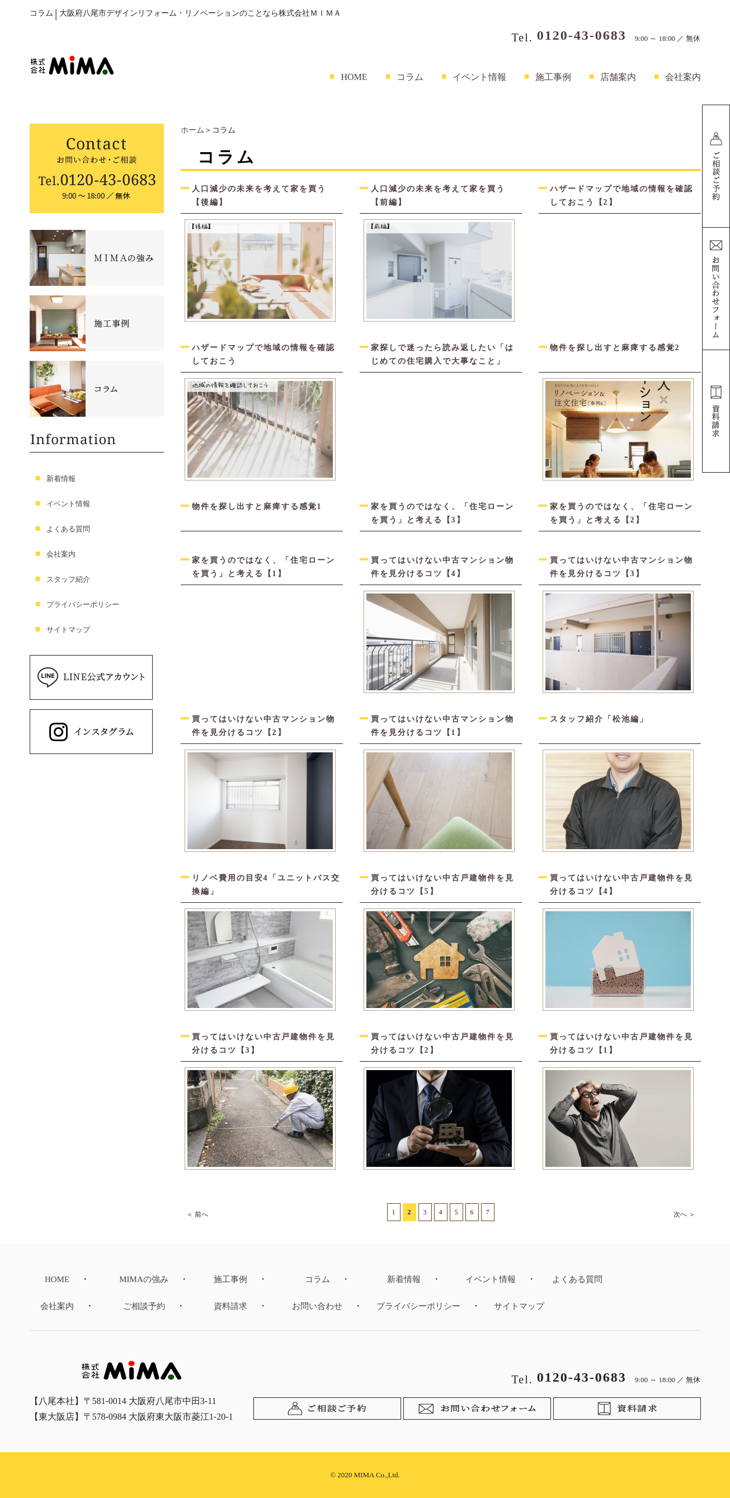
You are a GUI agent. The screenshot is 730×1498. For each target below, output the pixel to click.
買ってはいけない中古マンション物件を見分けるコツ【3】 (621, 567)
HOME (354, 77)
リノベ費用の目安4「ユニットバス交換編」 (266, 885)
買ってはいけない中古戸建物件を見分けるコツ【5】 (442, 885)
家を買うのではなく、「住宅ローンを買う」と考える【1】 (263, 567)
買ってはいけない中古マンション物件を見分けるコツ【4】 (442, 567)
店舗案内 (618, 77)
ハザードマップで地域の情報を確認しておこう (263, 354)
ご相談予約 (144, 1306)
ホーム (192, 130)
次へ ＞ (684, 1214)
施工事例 (553, 77)
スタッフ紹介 (68, 579)
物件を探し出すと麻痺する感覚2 (615, 347)
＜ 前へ (197, 1214)
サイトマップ (68, 629)
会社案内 (683, 77)
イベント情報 (479, 77)
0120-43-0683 (582, 35)
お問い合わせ (317, 1306)
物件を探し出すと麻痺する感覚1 (257, 506)
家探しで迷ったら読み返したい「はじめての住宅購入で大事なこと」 (442, 354)
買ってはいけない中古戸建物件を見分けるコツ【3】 (263, 1043)
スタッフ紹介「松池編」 (599, 719)
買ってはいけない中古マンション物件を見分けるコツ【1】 (442, 726)
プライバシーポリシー (82, 604)
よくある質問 (68, 529)
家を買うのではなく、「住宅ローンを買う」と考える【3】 (442, 513)
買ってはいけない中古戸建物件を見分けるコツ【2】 (442, 1043)
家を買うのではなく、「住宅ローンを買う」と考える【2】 (621, 513)
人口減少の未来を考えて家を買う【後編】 (259, 195)
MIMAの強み (143, 1279)
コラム (410, 77)
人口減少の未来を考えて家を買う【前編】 (438, 195)
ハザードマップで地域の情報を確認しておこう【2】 (621, 195)
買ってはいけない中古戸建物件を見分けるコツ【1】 (621, 1043)
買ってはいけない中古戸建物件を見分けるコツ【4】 (621, 885)
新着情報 (61, 478)
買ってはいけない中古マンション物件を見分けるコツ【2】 (263, 726)
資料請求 (230, 1306)
